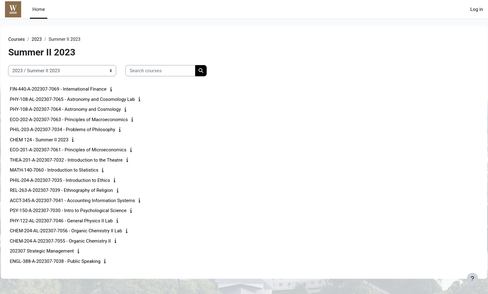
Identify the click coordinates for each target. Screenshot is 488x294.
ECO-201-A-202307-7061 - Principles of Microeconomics (82, 150)
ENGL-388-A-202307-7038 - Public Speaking (69, 261)
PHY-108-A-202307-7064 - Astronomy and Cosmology (79, 109)
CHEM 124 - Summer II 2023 (53, 140)
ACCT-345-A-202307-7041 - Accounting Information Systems (86, 201)
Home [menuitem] (38, 9)
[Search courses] (174, 71)
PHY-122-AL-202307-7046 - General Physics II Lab (75, 221)
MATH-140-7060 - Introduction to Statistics (68, 170)
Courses (30, 39)
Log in (476, 9)
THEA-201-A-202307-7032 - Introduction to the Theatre (80, 160)
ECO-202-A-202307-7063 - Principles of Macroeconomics (83, 120)
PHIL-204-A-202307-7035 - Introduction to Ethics (74, 180)
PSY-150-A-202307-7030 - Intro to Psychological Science (82, 211)
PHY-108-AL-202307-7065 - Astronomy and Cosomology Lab (86, 99)
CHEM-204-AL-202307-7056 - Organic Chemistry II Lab (80, 231)
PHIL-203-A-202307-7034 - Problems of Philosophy (76, 130)
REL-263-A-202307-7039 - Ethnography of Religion (75, 190)
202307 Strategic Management (56, 251)
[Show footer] (472, 278)
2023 (51, 39)
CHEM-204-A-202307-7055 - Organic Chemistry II (74, 241)
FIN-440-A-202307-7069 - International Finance (72, 89)
